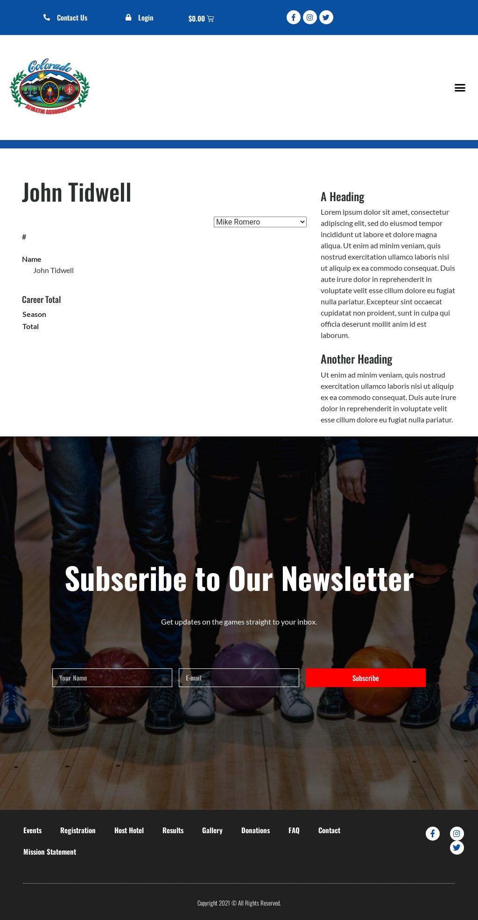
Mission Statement (49, 851)
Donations (255, 830)
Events (32, 830)
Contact (329, 830)
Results (172, 830)
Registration (78, 830)
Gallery (212, 830)
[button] (460, 87)
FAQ (294, 830)
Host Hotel (129, 830)
